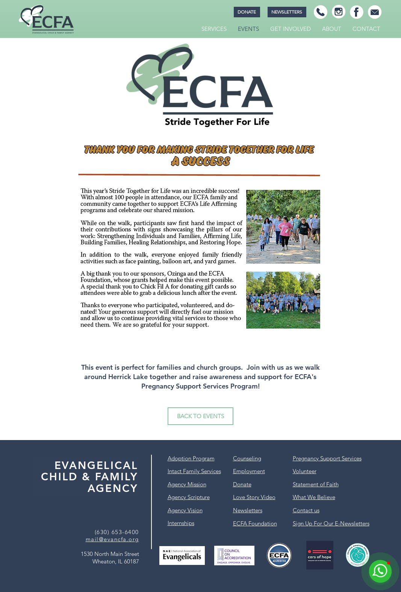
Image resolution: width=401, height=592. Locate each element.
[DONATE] (247, 12)
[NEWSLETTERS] (287, 12)
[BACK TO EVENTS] (200, 416)
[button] (214, 28)
